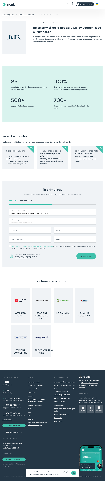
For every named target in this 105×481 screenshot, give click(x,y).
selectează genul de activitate (20, 220)
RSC (29, 416)
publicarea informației (35, 385)
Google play (91, 410)
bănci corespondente (61, 414)
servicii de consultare (26, 15)
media (30, 409)
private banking (33, 389)
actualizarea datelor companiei (64, 385)
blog (29, 412)
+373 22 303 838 (12, 413)
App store (82, 410)
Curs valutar (58, 418)
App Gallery (99, 410)
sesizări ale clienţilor (35, 405)
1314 (7, 390)
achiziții (30, 396)
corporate (31, 392)
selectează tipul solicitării (18, 211)
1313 (7, 382)
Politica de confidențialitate (27, 256)
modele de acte (59, 405)
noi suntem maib (34, 382)
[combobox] (52, 212)
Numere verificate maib (62, 398)
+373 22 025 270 (12, 405)
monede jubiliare (59, 402)
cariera (30, 419)
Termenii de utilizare (21, 258)
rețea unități (58, 421)
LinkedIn (95, 476)
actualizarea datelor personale (64, 382)
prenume (14, 230)
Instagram (80, 476)
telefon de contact (17, 239)
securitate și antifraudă (62, 395)
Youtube (87, 476)
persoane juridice (8, 15)
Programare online (12, 432)
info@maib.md (7, 420)
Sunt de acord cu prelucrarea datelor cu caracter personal (32, 246)
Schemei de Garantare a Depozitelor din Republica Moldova (88, 385)
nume (58, 230)
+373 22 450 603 (12, 398)
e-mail (58, 239)
